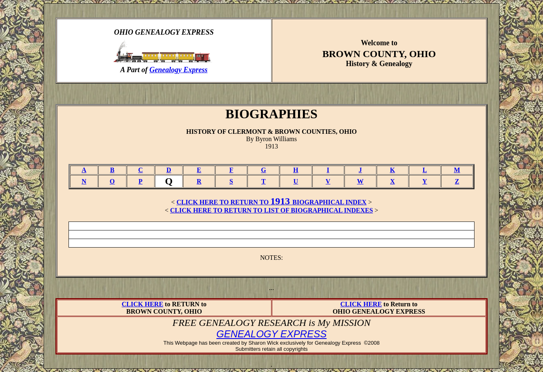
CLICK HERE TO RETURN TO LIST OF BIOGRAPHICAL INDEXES (271, 210)
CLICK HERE (142, 304)
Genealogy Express (179, 70)
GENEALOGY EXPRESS (271, 333)
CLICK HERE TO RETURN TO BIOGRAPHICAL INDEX (271, 202)
